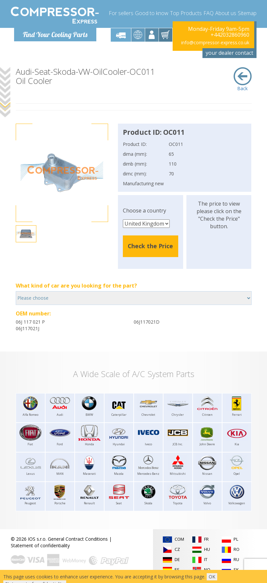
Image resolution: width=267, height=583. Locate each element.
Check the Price (150, 246)
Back (243, 79)
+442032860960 (230, 34)
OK (212, 576)
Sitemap (247, 13)
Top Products (186, 13)
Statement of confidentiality (40, 545)
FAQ (208, 13)
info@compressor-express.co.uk (215, 42)
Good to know (151, 13)
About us (225, 13)
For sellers (121, 13)
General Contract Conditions (78, 539)
